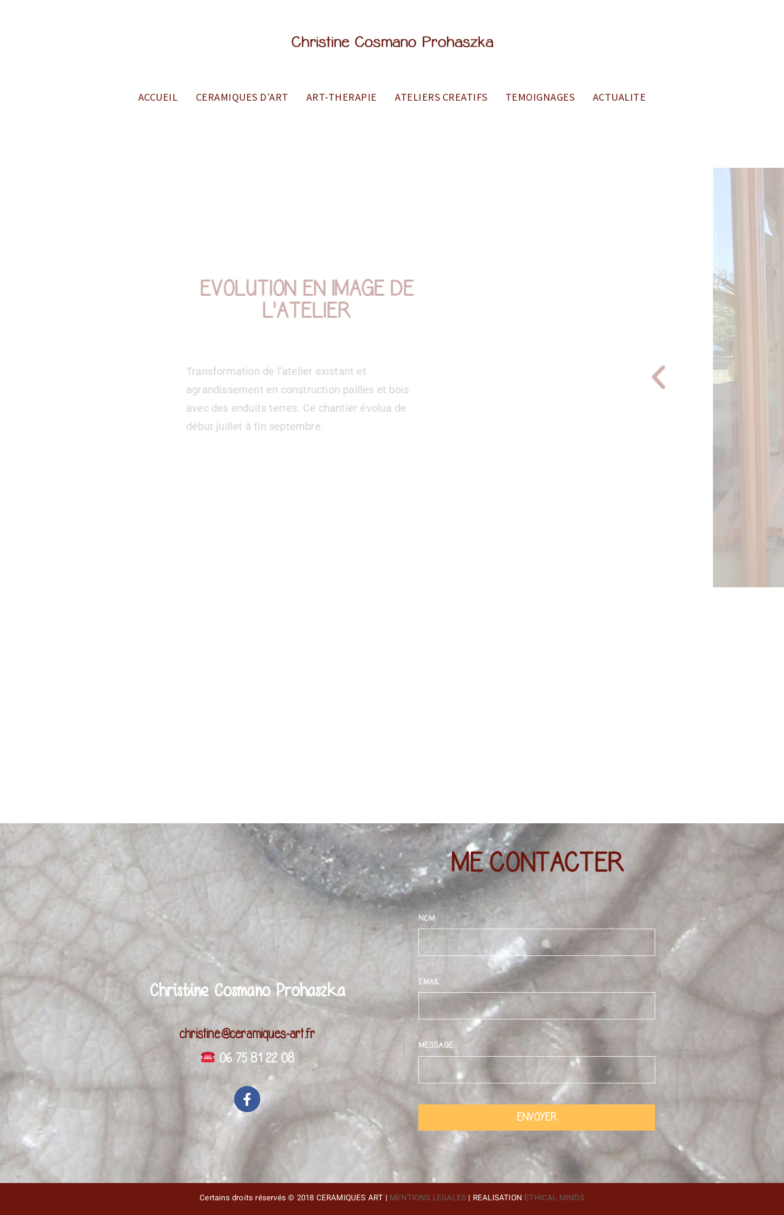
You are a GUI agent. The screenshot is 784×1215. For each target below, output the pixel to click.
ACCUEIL (158, 96)
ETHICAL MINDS (554, 1197)
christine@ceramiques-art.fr (247, 1034)
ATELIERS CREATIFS (441, 96)
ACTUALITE (619, 96)
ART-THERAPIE (341, 96)
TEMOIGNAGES (540, 96)
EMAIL (429, 981)
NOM (426, 918)
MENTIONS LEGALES (428, 1197)
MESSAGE (436, 1045)
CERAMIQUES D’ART (242, 96)
